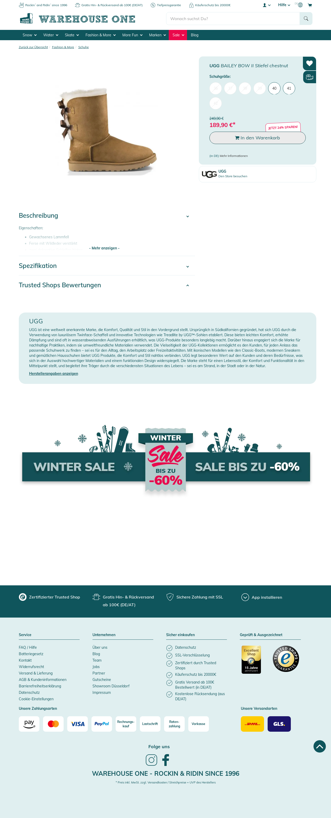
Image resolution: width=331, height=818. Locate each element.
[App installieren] (262, 597)
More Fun (132, 35)
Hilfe (284, 5)
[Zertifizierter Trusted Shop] (255, 662)
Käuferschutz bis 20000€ (213, 5)
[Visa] (77, 724)
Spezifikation (38, 265)
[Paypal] (101, 724)
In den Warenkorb (257, 138)
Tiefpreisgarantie (169, 5)
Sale (178, 35)
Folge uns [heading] (159, 746)
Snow (30, 35)
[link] (151, 765)
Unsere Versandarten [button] (259, 709)
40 (274, 88)
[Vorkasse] (198, 724)
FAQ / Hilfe (28, 647)
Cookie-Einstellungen (36, 699)
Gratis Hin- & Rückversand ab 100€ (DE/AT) (112, 5)
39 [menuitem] (260, 88)
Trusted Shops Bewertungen (60, 285)
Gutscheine (101, 679)
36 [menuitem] (216, 88)
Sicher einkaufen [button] (180, 635)
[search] (233, 18)
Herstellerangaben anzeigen (53, 373)
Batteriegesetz (31, 654)
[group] (49, 597)
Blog (194, 35)
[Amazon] (29, 724)
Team (96, 660)
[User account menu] (266, 5)
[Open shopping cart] (309, 5)
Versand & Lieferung (36, 673)
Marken (157, 35)
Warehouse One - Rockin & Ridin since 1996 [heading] (165, 773)
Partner (98, 673)
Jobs (96, 666)
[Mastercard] (53, 724)
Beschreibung (38, 215)
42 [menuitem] (216, 103)
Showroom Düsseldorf (111, 686)
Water (50, 35)
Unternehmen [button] (103, 635)
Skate (72, 35)
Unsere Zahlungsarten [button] (38, 709)
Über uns (99, 647)
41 (289, 88)
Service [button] (25, 635)
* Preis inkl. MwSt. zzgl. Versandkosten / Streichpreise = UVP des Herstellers (166, 782)
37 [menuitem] (230, 88)
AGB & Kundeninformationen (42, 679)
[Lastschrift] (150, 724)
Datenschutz (29, 692)
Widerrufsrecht (31, 666)
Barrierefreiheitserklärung (40, 686)
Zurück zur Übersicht (33, 47)
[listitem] (196, 648)
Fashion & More (101, 35)
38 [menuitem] (245, 88)
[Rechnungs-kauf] (126, 724)
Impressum (101, 692)
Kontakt (25, 660)
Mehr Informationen (234, 156)
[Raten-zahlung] (174, 724)
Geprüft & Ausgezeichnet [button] (261, 635)
